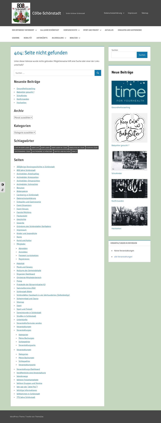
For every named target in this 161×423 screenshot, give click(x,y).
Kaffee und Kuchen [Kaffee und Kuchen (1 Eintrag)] (62, 151)
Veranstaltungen (24, 326)
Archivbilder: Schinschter (27, 184)
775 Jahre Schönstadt (26, 397)
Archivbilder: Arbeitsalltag (28, 173)
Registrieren (24, 259)
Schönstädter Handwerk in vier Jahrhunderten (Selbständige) (43, 295)
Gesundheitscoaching (26, 88)
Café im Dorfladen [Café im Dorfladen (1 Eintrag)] (22, 148)
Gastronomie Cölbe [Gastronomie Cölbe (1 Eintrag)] (22, 151)
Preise (19, 281)
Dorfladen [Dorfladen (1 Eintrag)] (45, 148)
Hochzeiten (21, 102)
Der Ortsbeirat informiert (24, 30)
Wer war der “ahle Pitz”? (27, 386)
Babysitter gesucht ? (25, 92)
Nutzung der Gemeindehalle (29, 270)
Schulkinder (22, 95)
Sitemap (145, 13)
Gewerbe (15, 38)
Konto (19, 237)
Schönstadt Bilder (24, 291)
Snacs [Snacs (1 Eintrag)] (74, 151)
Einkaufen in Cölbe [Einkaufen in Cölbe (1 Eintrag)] (76, 148)
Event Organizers (24, 205)
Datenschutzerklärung (114, 13)
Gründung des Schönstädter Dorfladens (34, 226)
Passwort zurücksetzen (28, 255)
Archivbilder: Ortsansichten (28, 180)
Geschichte (21, 219)
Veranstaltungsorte (27, 345)
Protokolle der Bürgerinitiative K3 (31, 284)
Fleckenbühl (22, 216)
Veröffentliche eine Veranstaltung (31, 372)
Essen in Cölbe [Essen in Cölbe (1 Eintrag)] (92, 148)
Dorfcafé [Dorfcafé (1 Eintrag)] (35, 148)
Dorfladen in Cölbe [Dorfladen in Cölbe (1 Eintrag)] (59, 148)
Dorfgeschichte (72, 30)
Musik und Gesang (25, 267)
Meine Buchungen (26, 338)
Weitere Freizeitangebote (27, 379)
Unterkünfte (41, 38)
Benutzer (75, 38)
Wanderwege (22, 376)
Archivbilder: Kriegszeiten (28, 177)
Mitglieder (21, 244)
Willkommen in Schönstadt (28, 393)
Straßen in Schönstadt (26, 316)
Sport (19, 305)
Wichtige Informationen (27, 390)
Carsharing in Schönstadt (28, 194)
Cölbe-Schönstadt (47, 13)
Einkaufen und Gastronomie (130, 30)
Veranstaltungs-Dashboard (28, 369)
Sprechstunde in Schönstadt (29, 312)
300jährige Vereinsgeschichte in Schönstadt (36, 166)
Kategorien (23, 334)
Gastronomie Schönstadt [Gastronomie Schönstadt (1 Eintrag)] (42, 151)
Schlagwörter (24, 341)
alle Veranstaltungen (123, 256)
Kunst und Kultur (24, 240)
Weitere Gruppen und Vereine (29, 383)
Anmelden (23, 252)
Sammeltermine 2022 (26, 288)
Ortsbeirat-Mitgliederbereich (29, 277)
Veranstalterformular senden (29, 323)
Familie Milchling (24, 212)
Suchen (115, 50)
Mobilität (28, 38)
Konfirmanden (23, 99)
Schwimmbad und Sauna (27, 298)
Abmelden (23, 248)
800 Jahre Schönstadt (49, 30)
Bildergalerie (59, 38)
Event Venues (22, 208)
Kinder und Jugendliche (27, 233)
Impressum (132, 13)
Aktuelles (109, 30)
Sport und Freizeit (92, 30)
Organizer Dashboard (26, 274)
